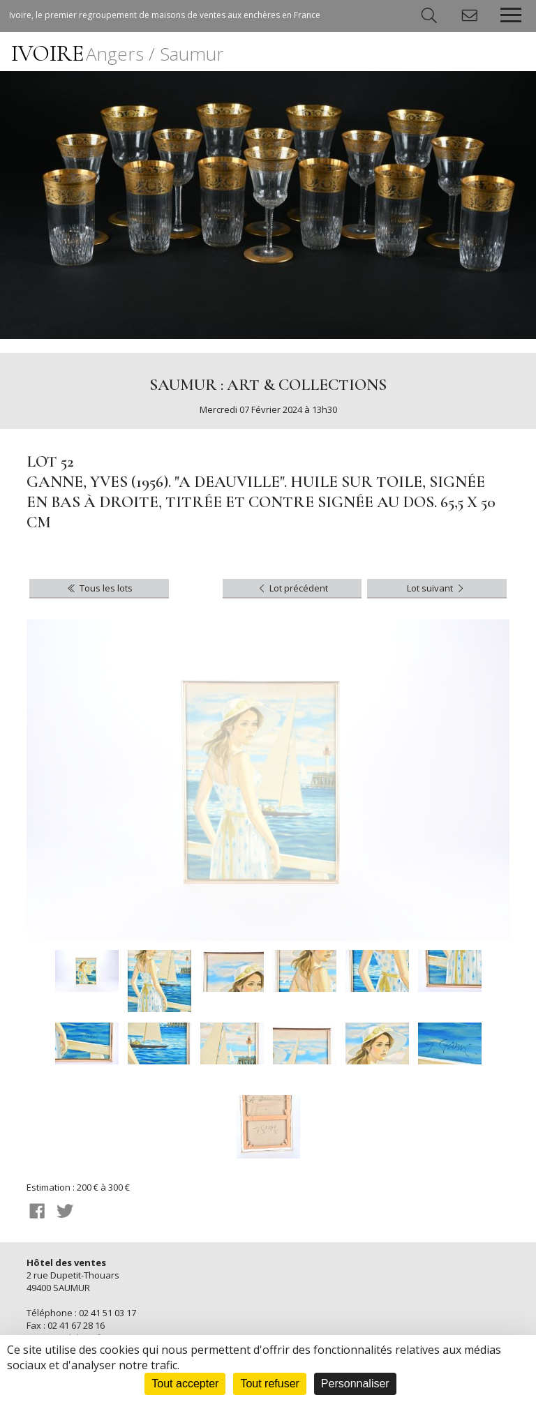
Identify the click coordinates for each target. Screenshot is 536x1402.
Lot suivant (436, 588)
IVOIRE (117, 53)
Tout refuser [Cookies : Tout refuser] (269, 1383)
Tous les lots (99, 588)
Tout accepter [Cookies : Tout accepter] (184, 1383)
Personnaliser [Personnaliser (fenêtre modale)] (355, 1383)
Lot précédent (292, 588)
